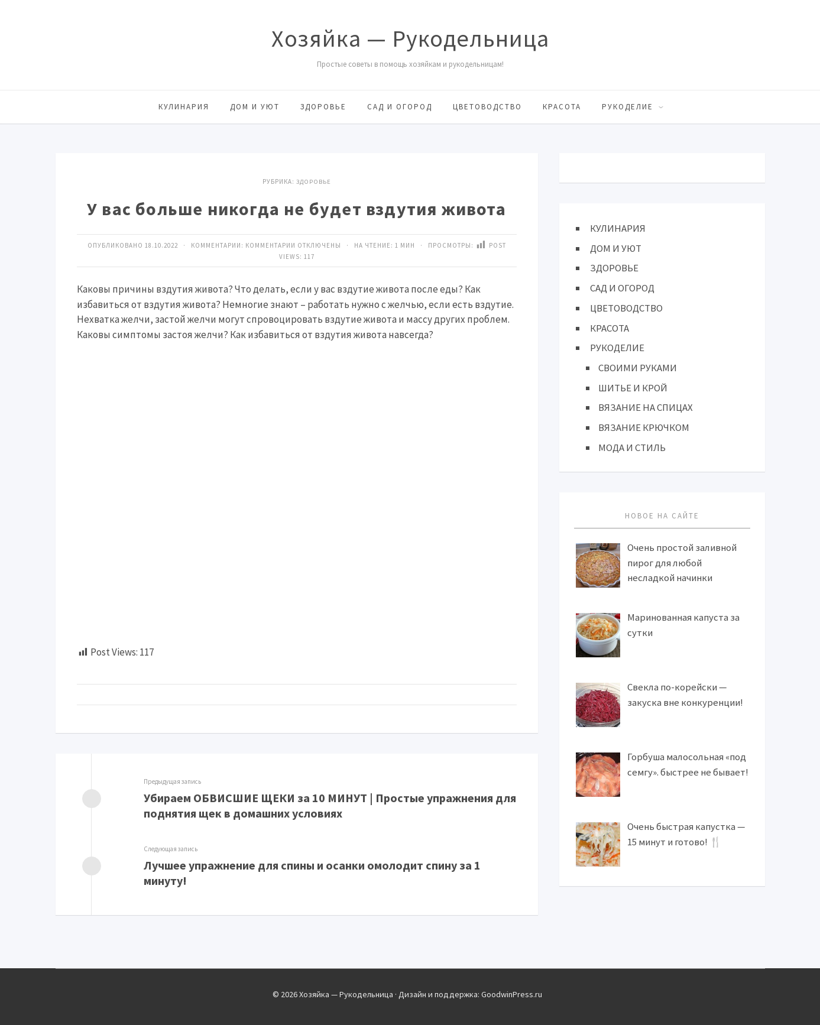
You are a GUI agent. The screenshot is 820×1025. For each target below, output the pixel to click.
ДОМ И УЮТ (255, 107)
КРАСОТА (562, 107)
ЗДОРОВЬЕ (323, 107)
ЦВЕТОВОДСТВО (487, 107)
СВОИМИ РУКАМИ (637, 367)
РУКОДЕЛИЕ (627, 107)
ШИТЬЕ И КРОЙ (632, 386)
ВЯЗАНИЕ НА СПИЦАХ (645, 406)
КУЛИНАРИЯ (183, 107)
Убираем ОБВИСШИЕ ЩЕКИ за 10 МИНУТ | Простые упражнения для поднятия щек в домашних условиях (330, 805)
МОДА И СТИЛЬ (632, 446)
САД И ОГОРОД (399, 107)
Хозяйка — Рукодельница (410, 38)
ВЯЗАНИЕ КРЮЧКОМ (644, 426)
